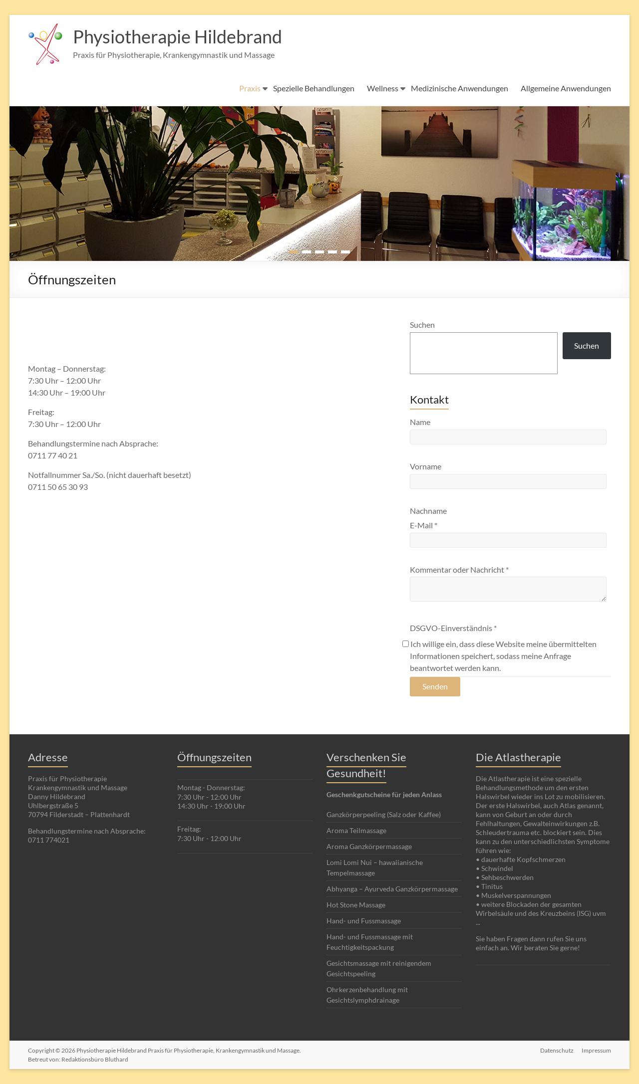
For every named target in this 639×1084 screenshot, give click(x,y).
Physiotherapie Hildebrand (177, 36)
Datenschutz (557, 1050)
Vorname (425, 466)
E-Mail (423, 525)
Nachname (428, 510)
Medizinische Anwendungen (459, 88)
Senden (435, 686)
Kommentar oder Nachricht (459, 569)
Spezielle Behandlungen (313, 88)
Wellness (382, 88)
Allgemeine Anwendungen (566, 88)
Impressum (596, 1050)
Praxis (250, 88)
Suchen (422, 324)
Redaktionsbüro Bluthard (94, 1059)
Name (420, 422)
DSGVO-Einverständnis (453, 628)
